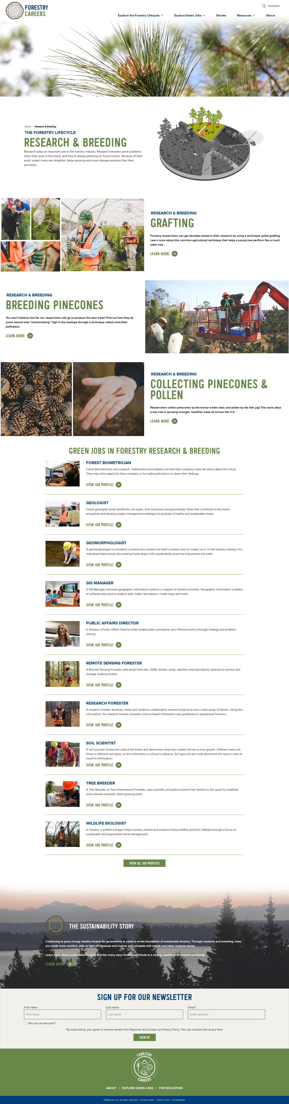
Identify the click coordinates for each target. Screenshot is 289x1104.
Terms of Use (163, 1100)
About (111, 1088)
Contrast (273, 6)
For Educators (171, 1088)
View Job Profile (99, 484)
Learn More (159, 253)
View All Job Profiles (144, 863)
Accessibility (178, 1100)
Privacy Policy (171, 1029)
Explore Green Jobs (137, 1088)
